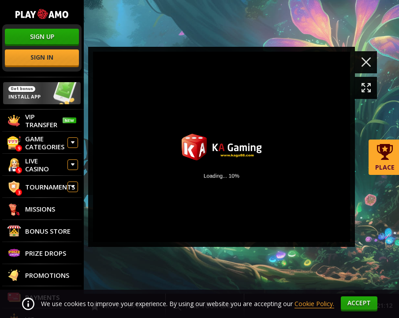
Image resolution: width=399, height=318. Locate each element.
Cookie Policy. (314, 303)
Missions (31, 209)
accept (359, 303)
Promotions (38, 275)
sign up (42, 36)
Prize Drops (36, 253)
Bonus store (39, 231)
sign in (41, 57)
